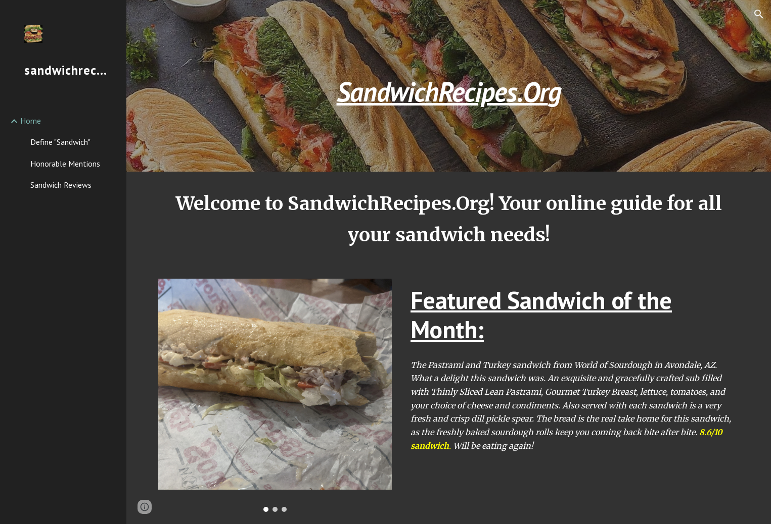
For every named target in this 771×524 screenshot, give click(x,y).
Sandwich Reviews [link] (61, 185)
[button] (759, 14)
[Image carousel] (275, 395)
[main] (449, 85)
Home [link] (30, 121)
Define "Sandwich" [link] (60, 142)
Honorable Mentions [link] (65, 164)
